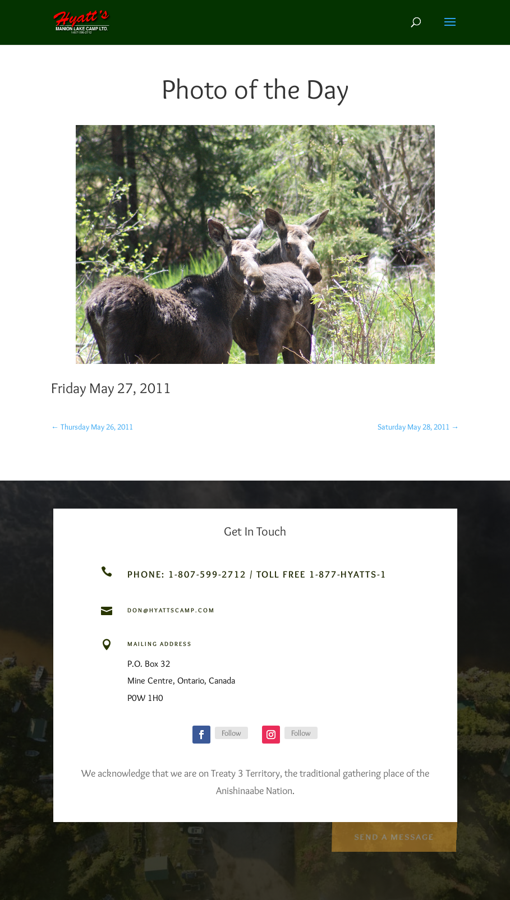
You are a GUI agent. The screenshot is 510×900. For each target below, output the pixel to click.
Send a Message (393, 835)
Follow (231, 733)
